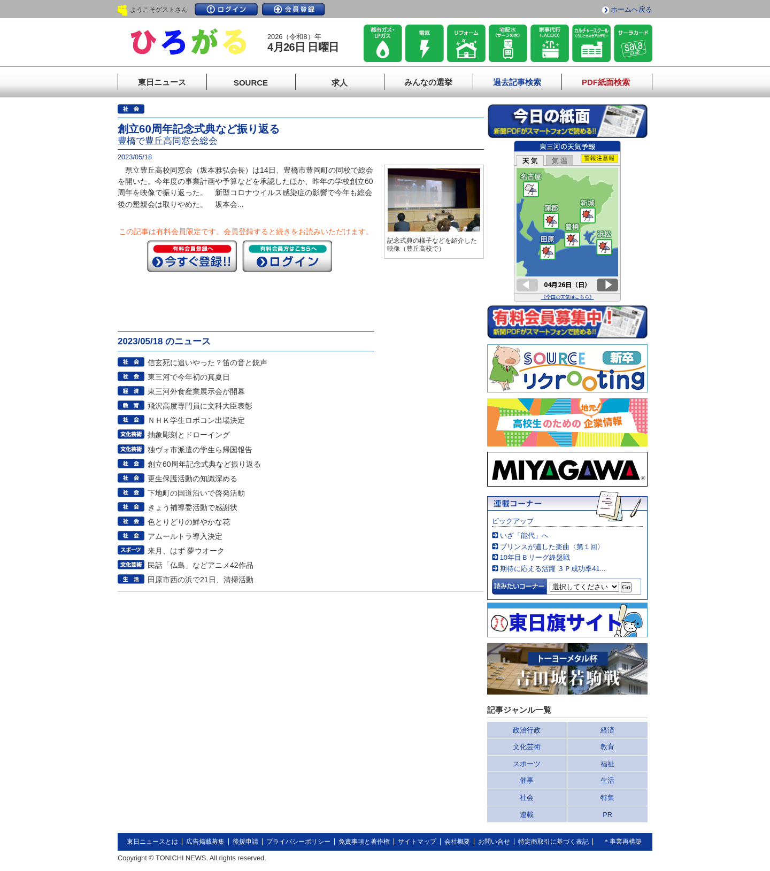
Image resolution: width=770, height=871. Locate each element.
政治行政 (527, 730)
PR (607, 815)
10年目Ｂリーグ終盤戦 (535, 557)
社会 (527, 797)
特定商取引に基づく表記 (553, 841)
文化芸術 (527, 747)
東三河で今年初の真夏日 (189, 377)
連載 (527, 815)
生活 (607, 780)
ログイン (226, 9)
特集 (607, 797)
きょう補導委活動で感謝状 (192, 507)
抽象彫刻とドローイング (189, 434)
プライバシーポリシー (298, 841)
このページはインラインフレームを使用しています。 (567, 221)
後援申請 (245, 841)
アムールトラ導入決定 (185, 536)
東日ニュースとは (152, 841)
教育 (607, 747)
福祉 (607, 764)
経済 (607, 730)
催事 (527, 780)
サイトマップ (417, 841)
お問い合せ (494, 841)
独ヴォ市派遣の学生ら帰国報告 (200, 449)
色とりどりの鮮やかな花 (189, 522)
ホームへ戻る (631, 9)
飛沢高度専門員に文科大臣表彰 (200, 406)
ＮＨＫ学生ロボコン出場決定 (196, 420)
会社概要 (457, 841)
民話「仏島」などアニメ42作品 (200, 565)
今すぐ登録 (192, 256)
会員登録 (293, 9)
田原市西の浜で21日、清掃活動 (200, 579)
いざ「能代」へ (524, 535)
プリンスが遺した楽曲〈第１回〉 (552, 547)
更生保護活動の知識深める (192, 478)
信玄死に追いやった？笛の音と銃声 (207, 362)
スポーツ (527, 764)
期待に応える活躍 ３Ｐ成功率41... (552, 569)
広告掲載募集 (205, 841)
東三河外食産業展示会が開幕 (196, 391)
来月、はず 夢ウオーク (186, 550)
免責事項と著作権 (364, 841)
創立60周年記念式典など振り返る (204, 464)
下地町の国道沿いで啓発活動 (196, 493)
